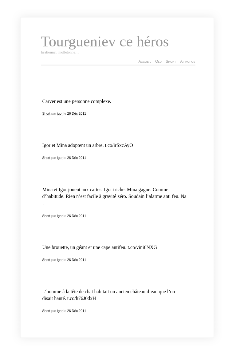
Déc (75, 113)
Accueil (144, 61)
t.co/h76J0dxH (81, 298)
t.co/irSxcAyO (119, 145)
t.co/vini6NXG (142, 247)
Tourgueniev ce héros (105, 41)
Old (158, 61)
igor (60, 113)
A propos (187, 61)
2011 (82, 113)
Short (171, 61)
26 (69, 113)
